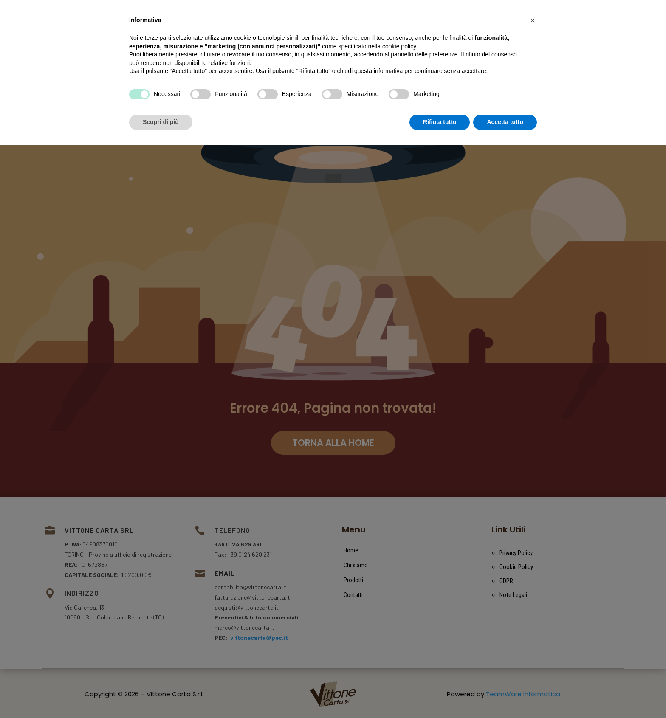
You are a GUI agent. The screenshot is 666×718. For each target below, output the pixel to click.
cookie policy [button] (399, 619)
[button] (532, 593)
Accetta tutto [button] (505, 694)
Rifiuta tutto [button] (440, 694)
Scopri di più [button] (161, 694)
